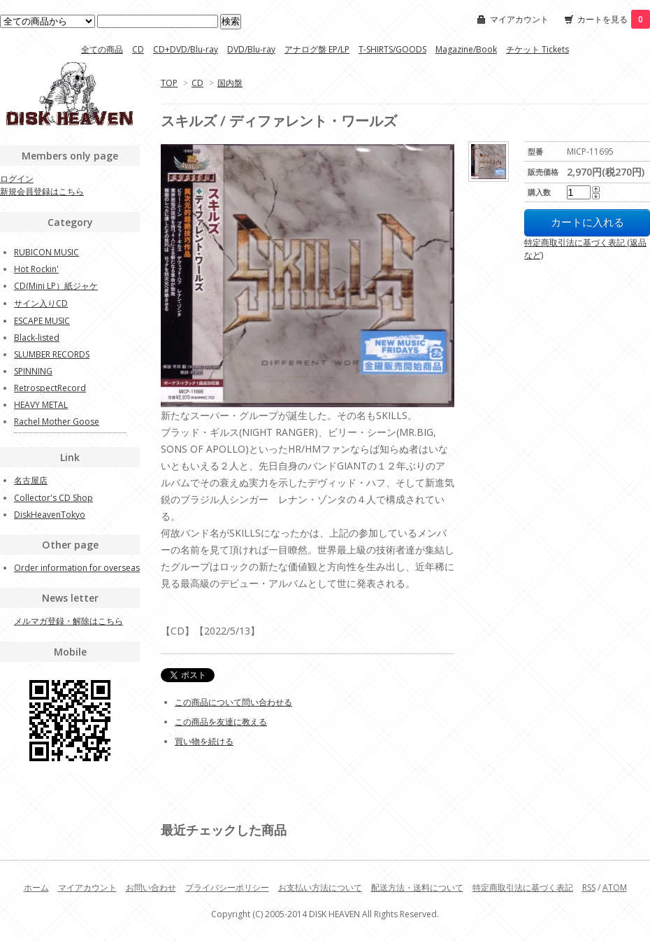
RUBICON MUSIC (46, 252)
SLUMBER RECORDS (51, 354)
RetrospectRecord (50, 388)
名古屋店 (31, 480)
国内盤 (230, 83)
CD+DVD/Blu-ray (185, 49)
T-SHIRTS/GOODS (392, 49)
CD (138, 49)
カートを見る (613, 19)
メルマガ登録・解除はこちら (68, 621)
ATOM (614, 887)
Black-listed (36, 338)
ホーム (36, 887)
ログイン (17, 179)
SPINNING (33, 371)
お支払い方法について (320, 887)
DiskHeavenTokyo (49, 515)
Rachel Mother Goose (56, 421)
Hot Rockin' (36, 269)
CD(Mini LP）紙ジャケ (56, 286)
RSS (588, 887)
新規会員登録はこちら (42, 191)
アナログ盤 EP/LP (316, 49)
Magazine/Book (466, 49)
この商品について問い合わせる (233, 702)
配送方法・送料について (417, 887)
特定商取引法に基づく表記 (522, 887)
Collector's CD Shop (53, 498)
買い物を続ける (204, 741)
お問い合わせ (151, 887)
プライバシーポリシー (227, 887)
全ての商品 (102, 49)
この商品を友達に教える (221, 722)
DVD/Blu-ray (251, 49)
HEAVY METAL (41, 405)
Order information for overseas (77, 568)
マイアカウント (519, 19)
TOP (169, 83)
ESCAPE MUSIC (42, 321)
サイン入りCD (41, 303)
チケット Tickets (537, 49)
